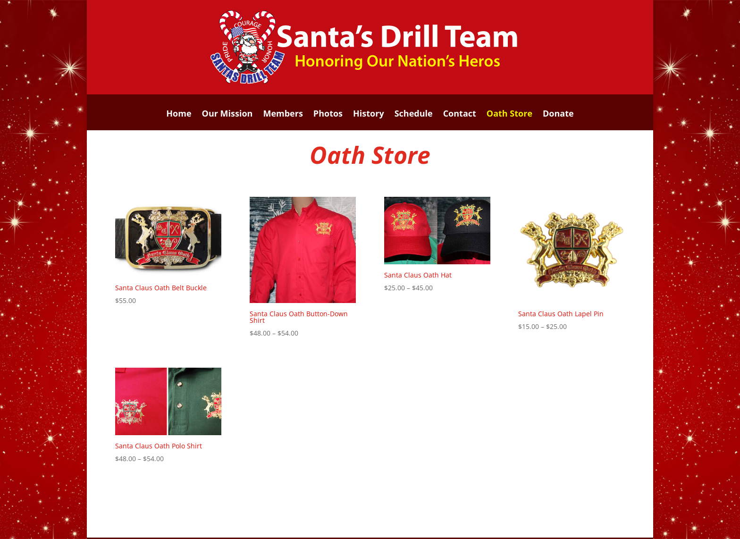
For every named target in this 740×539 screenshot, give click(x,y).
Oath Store (509, 114)
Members (283, 114)
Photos (328, 114)
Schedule (414, 114)
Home (178, 114)
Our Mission (227, 114)
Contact (459, 114)
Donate (558, 114)
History (368, 114)
